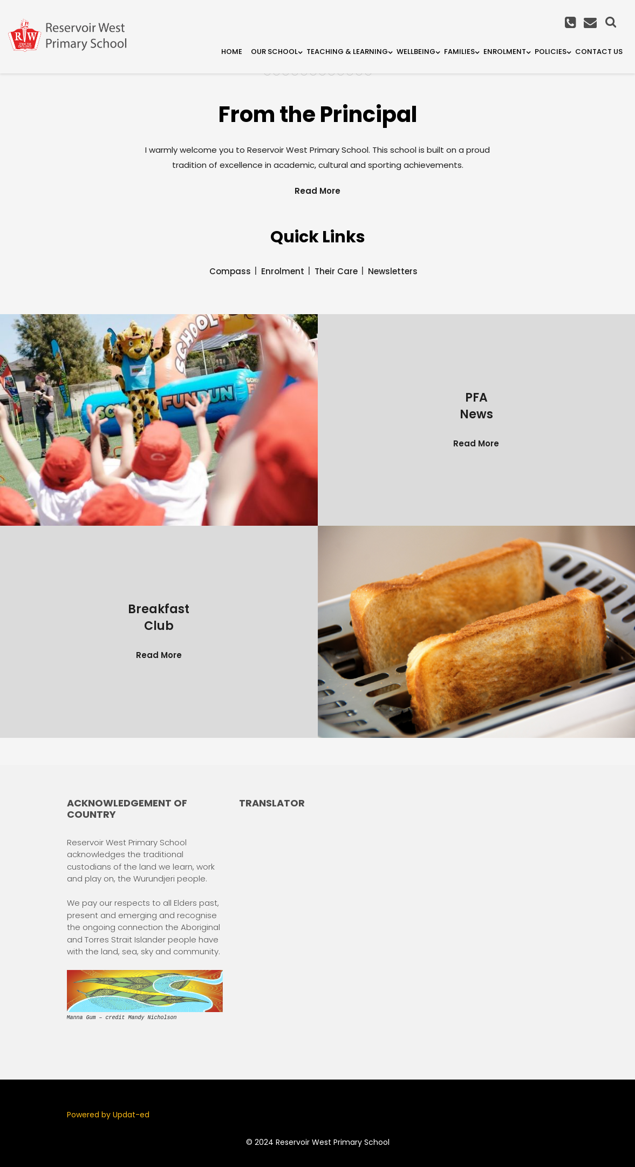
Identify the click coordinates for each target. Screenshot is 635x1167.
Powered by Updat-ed (108, 1114)
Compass (230, 271)
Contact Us (599, 51)
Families (459, 51)
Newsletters (393, 271)
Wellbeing (416, 51)
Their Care (336, 271)
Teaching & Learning (347, 51)
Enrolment (504, 51)
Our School (274, 51)
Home (231, 51)
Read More (317, 190)
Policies (550, 51)
